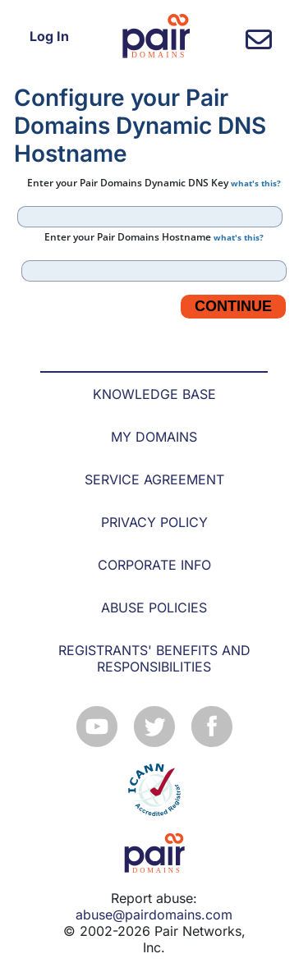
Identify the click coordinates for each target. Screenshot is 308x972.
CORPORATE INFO (154, 565)
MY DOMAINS (154, 437)
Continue (233, 306)
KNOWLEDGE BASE (154, 394)
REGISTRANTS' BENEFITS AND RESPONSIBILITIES (154, 658)
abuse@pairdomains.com (154, 914)
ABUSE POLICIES (154, 607)
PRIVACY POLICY (154, 522)
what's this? (256, 183)
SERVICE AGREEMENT (154, 479)
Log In (49, 36)
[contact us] (259, 44)
